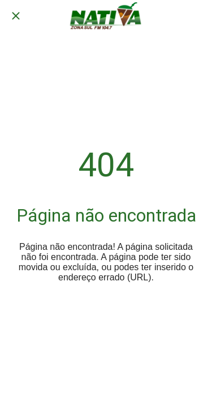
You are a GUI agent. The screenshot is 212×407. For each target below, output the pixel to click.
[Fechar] (16, 16)
